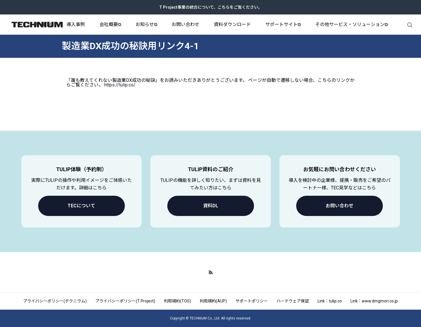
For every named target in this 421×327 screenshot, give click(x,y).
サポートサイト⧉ (283, 24)
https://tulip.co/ (120, 85)
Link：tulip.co (330, 301)
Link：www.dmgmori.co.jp (374, 301)
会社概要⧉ (110, 24)
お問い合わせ (185, 24)
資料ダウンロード (232, 24)
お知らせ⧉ (146, 24)
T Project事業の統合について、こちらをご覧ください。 (210, 7)
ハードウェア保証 (293, 301)
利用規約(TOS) (177, 301)
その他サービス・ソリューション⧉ (351, 24)
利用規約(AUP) (213, 301)
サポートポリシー (251, 301)
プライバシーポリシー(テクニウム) (55, 301)
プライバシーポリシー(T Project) (125, 301)
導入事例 (75, 24)
